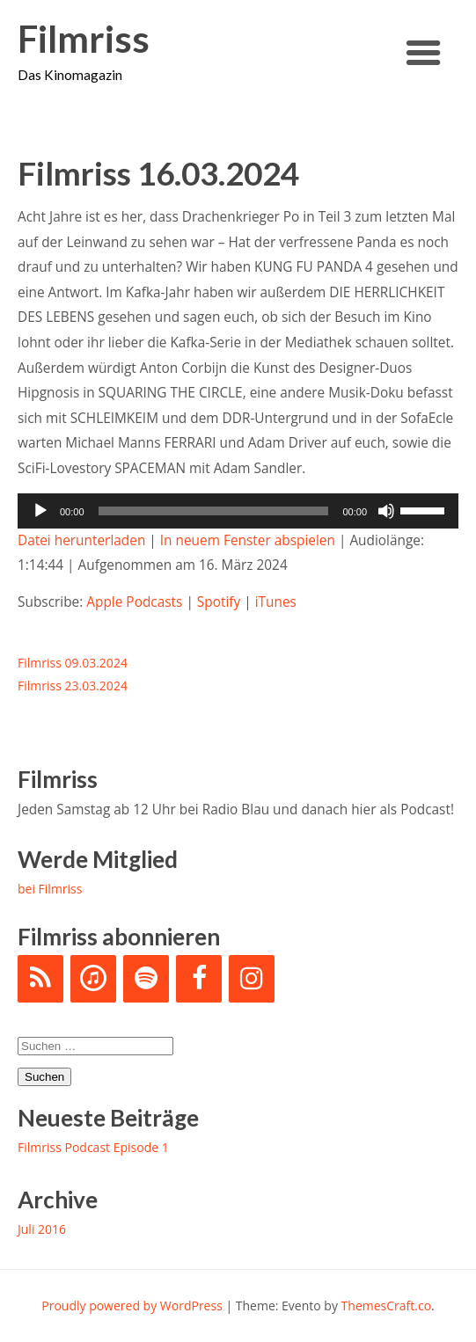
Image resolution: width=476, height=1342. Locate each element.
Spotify (218, 602)
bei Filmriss (50, 888)
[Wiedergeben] (40, 511)
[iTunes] (93, 979)
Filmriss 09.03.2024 (73, 662)
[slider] (214, 511)
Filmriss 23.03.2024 (73, 685)
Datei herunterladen (81, 540)
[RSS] (40, 979)
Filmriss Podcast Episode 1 (93, 1147)
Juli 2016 (42, 1229)
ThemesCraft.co (386, 1305)
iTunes (276, 602)
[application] (238, 511)
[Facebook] (199, 979)
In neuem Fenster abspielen (247, 540)
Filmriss (84, 39)
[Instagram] (252, 979)
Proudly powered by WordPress (132, 1305)
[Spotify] (146, 979)
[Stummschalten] (386, 511)
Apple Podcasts (134, 602)
